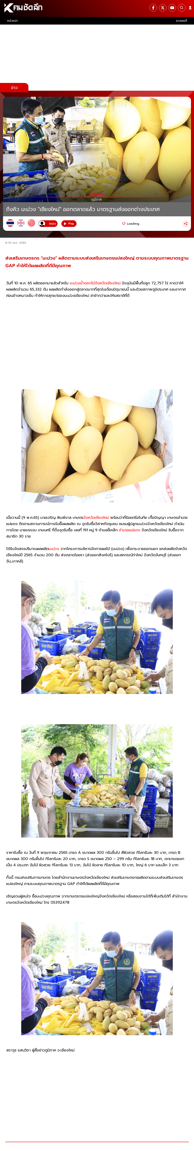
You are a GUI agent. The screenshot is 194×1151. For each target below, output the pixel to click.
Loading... (134, 223)
